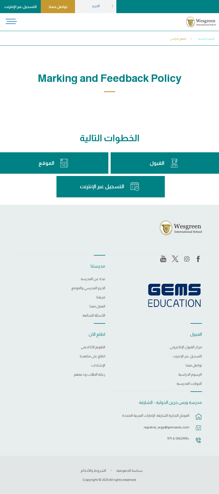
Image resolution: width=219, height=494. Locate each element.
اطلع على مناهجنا (92, 356)
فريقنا (100, 297)
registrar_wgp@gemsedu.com (166, 427)
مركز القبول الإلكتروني (186, 347)
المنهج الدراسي (178, 38)
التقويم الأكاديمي (93, 347)
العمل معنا (97, 306)
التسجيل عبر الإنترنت (20, 7)
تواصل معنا (58, 7)
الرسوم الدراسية (190, 374)
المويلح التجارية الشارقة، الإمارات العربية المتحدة (155, 416)
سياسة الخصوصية (129, 471)
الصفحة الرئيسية (206, 38)
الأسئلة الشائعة (93, 315)
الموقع (46, 163)
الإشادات (98, 365)
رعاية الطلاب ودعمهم (89, 374)
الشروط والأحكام (93, 471)
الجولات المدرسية (189, 384)
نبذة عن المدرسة (93, 279)
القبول (157, 163)
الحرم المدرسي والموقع (88, 288)
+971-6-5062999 (178, 438)
